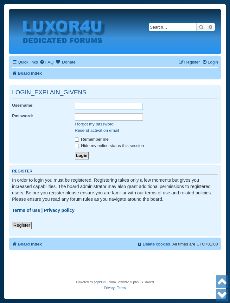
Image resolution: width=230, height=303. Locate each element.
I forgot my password (94, 124)
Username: (23, 105)
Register (21, 225)
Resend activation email (97, 130)
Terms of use (26, 210)
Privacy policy (59, 210)
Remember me (92, 139)
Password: (22, 115)
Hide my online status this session (109, 145)
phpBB (98, 282)
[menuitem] (47, 62)
